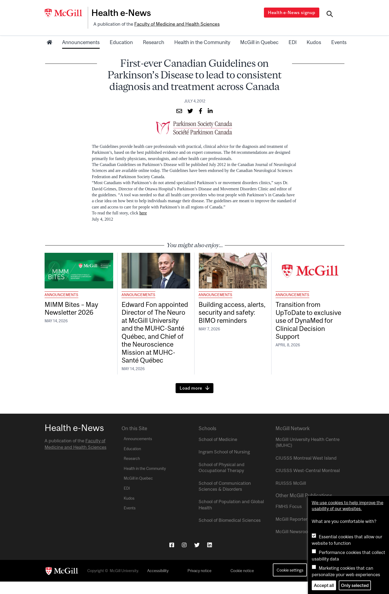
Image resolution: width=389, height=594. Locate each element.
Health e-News (123, 13)
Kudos (314, 41)
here (143, 212)
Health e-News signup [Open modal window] (292, 12)
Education (121, 41)
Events (339, 41)
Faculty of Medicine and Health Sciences (175, 23)
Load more (191, 400)
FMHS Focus (289, 519)
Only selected (355, 585)
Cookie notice (242, 583)
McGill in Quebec (259, 41)
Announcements (81, 41)
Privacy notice (199, 583)
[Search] (330, 14)
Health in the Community (202, 41)
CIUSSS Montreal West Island (306, 470)
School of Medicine (218, 452)
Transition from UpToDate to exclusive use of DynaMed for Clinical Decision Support (308, 321)
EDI (293, 41)
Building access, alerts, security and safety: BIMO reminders (232, 312)
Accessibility (158, 583)
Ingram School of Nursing (224, 464)
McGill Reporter (291, 531)
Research (153, 41)
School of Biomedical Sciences (230, 533)
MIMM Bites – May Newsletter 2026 (73, 308)
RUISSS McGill (291, 495)
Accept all (324, 585)
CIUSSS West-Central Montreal (308, 483)
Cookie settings (290, 582)
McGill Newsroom (293, 544)
